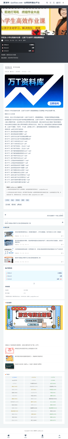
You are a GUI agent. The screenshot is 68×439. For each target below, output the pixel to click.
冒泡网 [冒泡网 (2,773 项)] (53, 386)
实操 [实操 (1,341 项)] (14, 392)
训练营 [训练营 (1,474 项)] (53, 414)
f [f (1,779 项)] (53, 377)
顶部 (59, 436)
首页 (13, 71)
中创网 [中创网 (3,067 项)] (33, 383)
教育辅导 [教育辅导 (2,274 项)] (14, 402)
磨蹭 (23, 200)
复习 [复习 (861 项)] (33, 389)
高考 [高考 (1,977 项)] (53, 420)
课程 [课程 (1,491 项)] (53, 417)
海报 (14, 204)
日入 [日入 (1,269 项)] (53, 402)
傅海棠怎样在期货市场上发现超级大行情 (26, 348)
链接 (20, 204)
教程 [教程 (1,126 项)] (33, 398)
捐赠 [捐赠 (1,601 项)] (53, 395)
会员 (25, 436)
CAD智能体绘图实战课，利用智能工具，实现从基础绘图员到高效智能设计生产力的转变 (39, 249)
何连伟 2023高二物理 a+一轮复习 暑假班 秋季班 (28, 364)
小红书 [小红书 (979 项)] (34, 392)
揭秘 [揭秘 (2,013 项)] (14, 398)
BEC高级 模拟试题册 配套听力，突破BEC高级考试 (29, 356)
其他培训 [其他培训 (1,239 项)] (33, 386)
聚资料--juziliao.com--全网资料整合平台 (21, 3)
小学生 (7, 200)
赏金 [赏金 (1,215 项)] (14, 420)
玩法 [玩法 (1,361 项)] (14, 405)
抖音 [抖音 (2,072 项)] (33, 395)
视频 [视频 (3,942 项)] (14, 414)
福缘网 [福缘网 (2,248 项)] (33, 408)
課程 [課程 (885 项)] (33, 414)
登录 (58, 2)
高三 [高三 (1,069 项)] (33, 420)
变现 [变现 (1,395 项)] (14, 389)
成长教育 (18, 71)
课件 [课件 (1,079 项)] (33, 417)
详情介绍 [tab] (8, 67)
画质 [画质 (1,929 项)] (53, 405)
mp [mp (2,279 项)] (14, 380)
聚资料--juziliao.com (38, 430)
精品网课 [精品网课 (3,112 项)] (53, 408)
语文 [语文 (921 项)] (14, 417)
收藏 (8, 204)
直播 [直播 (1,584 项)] (14, 408)
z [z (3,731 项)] (14, 383)
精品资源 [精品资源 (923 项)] (14, 411)
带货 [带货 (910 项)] (52, 392)
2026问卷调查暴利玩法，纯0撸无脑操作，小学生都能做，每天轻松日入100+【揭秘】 (38, 232)
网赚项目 (17, 236)
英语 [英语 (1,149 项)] (53, 411)
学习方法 (7, 40)
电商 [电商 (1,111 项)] (33, 405)
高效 (27, 200)
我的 (42, 436)
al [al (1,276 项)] (34, 377)
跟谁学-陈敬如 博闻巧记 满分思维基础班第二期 (27, 257)
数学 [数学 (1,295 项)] (33, 402)
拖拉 (12, 200)
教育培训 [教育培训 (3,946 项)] (53, 398)
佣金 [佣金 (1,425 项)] (14, 386)
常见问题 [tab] (16, 67)
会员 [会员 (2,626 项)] (53, 383)
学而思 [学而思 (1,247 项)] (53, 389)
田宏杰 (17, 200)
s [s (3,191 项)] (34, 380)
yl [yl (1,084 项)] (53, 380)
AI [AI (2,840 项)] (14, 377)
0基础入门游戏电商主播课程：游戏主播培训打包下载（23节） (22, 345)
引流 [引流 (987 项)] (14, 395)
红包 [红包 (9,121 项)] (33, 411)
